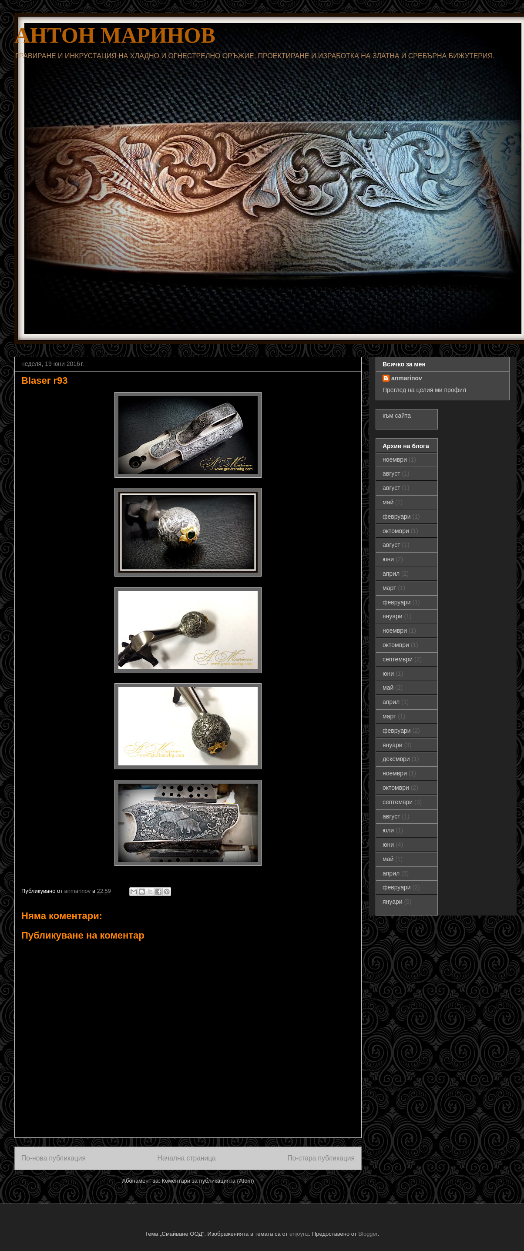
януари (393, 616)
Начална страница (186, 1158)
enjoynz (299, 1234)
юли (388, 830)
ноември (395, 459)
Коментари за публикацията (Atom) (208, 1180)
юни (388, 559)
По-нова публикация (53, 1158)
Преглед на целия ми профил (424, 389)
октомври (396, 530)
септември (398, 659)
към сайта (397, 415)
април (391, 573)
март (389, 587)
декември (396, 758)
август (391, 473)
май (388, 502)
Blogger (367, 1234)
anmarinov (406, 378)
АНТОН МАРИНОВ (114, 35)
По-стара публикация (321, 1158)
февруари (397, 516)
